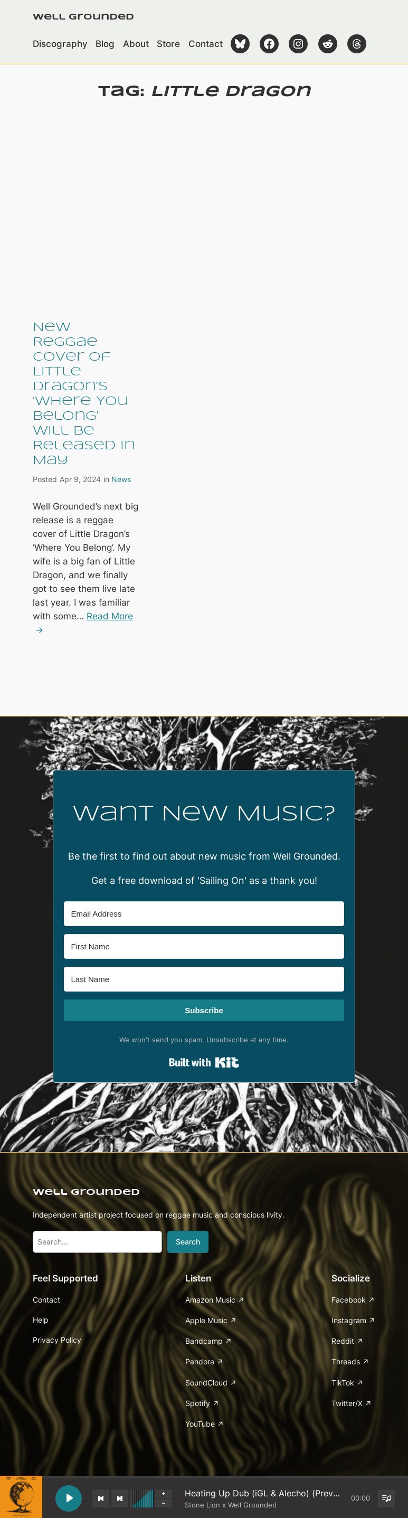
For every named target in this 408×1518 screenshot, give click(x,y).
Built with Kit (204, 1062)
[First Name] (204, 946)
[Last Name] (204, 979)
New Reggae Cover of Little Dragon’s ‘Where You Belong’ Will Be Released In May (84, 394)
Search (188, 1241)
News (121, 479)
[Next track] (119, 1498)
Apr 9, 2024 (80, 479)
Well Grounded (83, 17)
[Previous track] (100, 1498)
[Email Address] (204, 913)
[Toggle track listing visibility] (386, 1498)
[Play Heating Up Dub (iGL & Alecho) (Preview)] (68, 1498)
